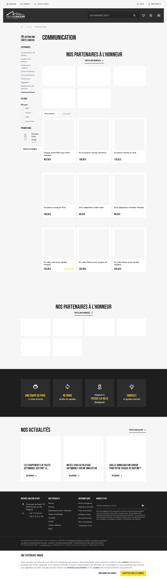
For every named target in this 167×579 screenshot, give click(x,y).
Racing (51, 503)
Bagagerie (25, 82)
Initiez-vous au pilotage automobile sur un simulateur (82, 467)
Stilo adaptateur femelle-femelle (129, 207)
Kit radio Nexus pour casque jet (93, 262)
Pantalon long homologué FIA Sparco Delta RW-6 (36, 135)
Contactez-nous (85, 526)
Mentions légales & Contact (79, 540)
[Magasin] (11, 4)
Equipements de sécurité (27, 87)
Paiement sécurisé (85, 507)
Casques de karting (25, 60)
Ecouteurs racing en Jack (125, 152)
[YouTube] (29, 524)
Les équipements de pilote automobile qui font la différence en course (37, 467)
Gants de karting (27, 71)
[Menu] (159, 15)
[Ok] (143, 506)
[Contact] (25, 4)
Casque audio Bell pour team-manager (57, 153)
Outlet (51, 521)
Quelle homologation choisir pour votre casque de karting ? (125, 467)
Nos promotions (85, 518)
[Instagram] (34, 524)
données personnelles (77, 567)
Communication (28, 92)
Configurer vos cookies (107, 573)
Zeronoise (31, 121)
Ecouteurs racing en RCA (55, 207)
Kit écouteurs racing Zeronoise (92, 152)
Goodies (51, 518)
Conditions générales (99, 540)
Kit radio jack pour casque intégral (55, 263)
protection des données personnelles (120, 515)
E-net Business (44, 545)
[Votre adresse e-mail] (121, 506)
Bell (28, 108)
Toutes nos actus (136, 430)
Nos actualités (35, 430)
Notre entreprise (85, 503)
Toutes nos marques (93, 60)
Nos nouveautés (85, 522)
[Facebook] (23, 524)
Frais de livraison (85, 511)
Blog (140, 4)
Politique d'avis (84, 514)
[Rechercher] (134, 15)
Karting (29, 27)
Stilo (28, 117)
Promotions (26, 128)
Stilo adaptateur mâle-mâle (91, 207)
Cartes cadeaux (54, 525)
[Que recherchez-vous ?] (114, 15)
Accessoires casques (25, 66)
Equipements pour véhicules (59, 510)
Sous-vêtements (27, 75)
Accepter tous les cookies (133, 573)
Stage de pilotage (55, 514)
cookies (125, 562)
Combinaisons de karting (28, 54)
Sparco (29, 113)
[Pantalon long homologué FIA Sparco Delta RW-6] (25, 137)
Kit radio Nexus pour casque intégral (126, 263)
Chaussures (25, 79)
